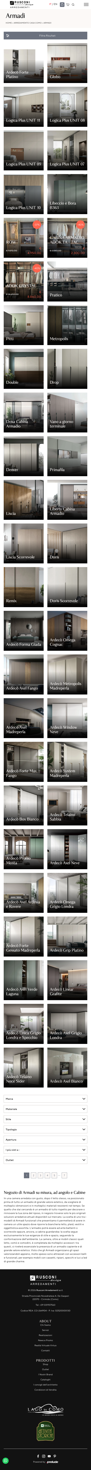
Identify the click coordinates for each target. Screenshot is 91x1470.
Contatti (45, 1350)
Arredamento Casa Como (28, 23)
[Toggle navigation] (86, 4)
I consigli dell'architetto (45, 1384)
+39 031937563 (47, 1305)
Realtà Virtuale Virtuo (45, 1345)
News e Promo (45, 1340)
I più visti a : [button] (13, 1149)
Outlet (45, 1369)
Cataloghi (45, 1379)
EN (55, 4)
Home (9, 23)
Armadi (47, 23)
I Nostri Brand (45, 1374)
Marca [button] (9, 1098)
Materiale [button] (11, 1109)
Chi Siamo (45, 1325)
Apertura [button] (11, 1139)
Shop (45, 1364)
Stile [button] (8, 1119)
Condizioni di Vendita (45, 1390)
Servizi (45, 1330)
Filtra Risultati (31, 36)
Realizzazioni (45, 1335)
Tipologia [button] (11, 1129)
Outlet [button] (10, 1160)
